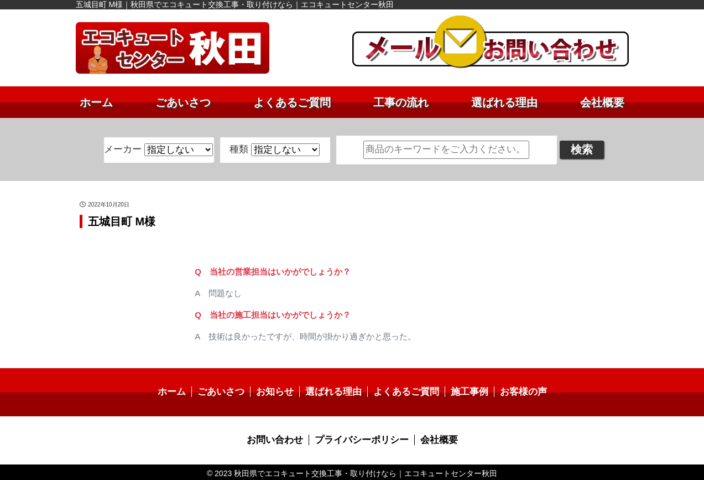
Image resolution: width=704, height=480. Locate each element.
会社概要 (602, 102)
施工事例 (464, 391)
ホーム (96, 102)
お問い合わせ (278, 438)
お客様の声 (515, 391)
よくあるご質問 (292, 102)
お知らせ (278, 391)
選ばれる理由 (504, 102)
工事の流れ (401, 102)
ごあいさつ (183, 102)
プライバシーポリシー (361, 438)
